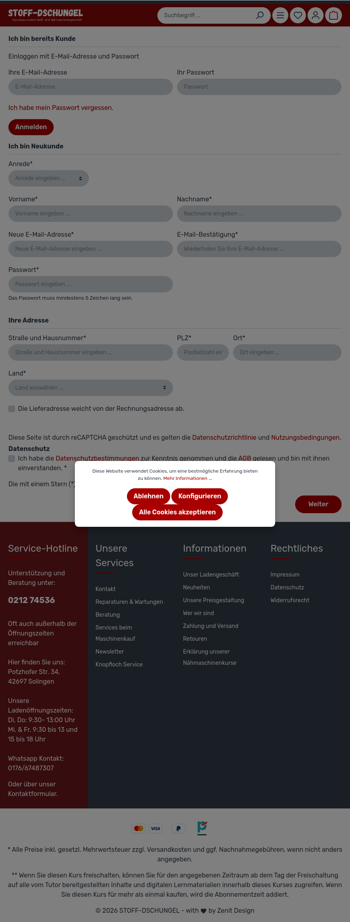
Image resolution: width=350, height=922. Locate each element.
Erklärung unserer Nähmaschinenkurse (210, 657)
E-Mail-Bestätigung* (207, 234)
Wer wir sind (198, 613)
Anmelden (31, 127)
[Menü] (280, 15)
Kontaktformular (32, 794)
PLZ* (184, 338)
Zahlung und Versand (210, 626)
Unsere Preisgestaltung (213, 600)
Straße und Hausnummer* (47, 338)
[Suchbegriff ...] (203, 15)
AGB (244, 458)
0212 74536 (31, 600)
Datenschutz (287, 587)
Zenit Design (235, 910)
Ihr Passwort (195, 72)
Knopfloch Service (119, 664)
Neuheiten (196, 587)
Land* (17, 373)
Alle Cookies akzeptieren (177, 512)
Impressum (285, 574)
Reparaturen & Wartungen (129, 602)
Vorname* (23, 199)
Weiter (318, 504)
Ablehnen (149, 496)
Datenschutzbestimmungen (97, 458)
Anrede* (20, 164)
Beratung (108, 614)
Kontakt (106, 589)
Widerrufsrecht (290, 600)
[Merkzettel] (298, 15)
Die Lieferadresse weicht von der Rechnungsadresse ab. (101, 408)
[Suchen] (260, 15)
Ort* (239, 338)
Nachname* (194, 199)
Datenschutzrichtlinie (224, 437)
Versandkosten (169, 849)
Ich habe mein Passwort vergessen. (60, 108)
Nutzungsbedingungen (305, 437)
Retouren (195, 639)
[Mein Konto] (316, 15)
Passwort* (23, 270)
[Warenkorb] (333, 15)
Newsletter (110, 651)
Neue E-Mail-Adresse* (41, 234)
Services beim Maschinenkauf (115, 633)
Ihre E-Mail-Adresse (37, 72)
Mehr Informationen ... (187, 478)
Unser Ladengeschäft (211, 574)
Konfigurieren (199, 496)
